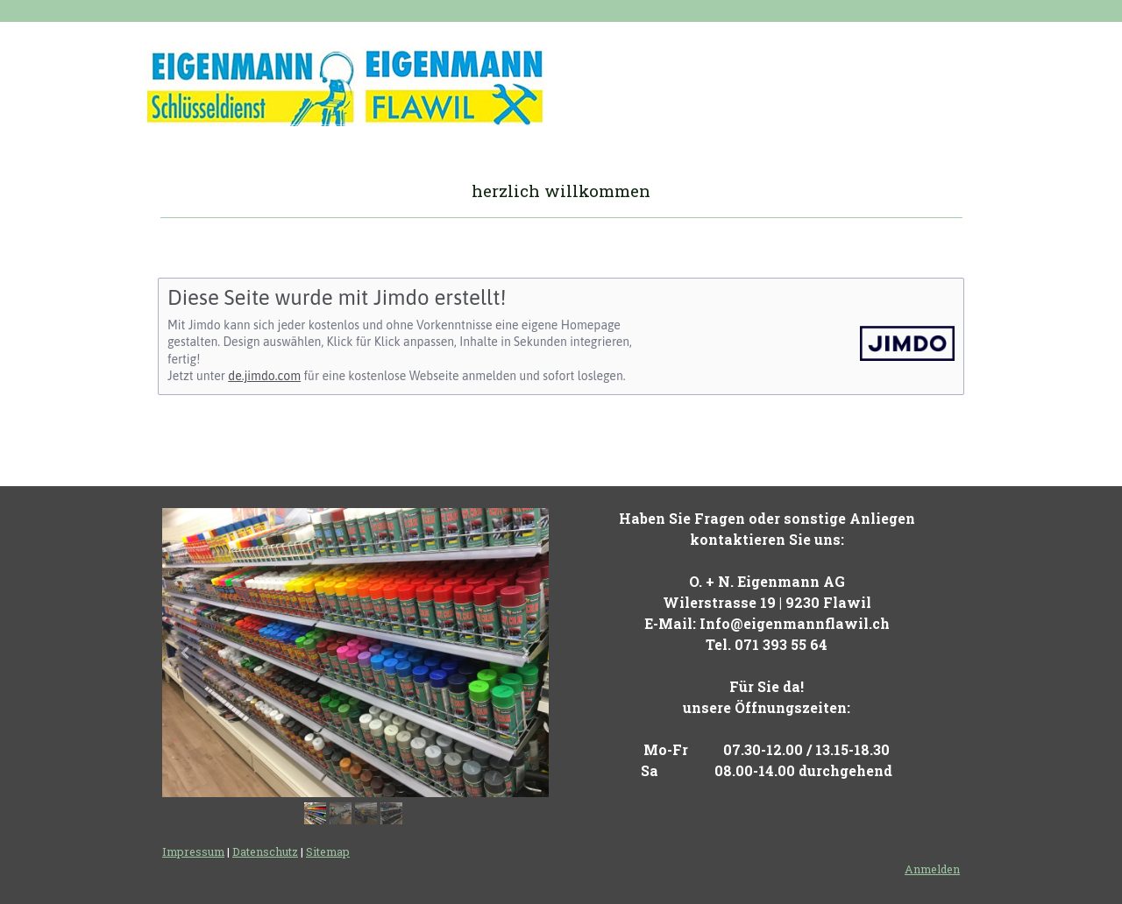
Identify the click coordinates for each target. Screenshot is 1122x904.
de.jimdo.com (264, 376)
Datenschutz (265, 851)
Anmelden (932, 869)
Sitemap (328, 851)
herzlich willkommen (561, 190)
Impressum (193, 851)
